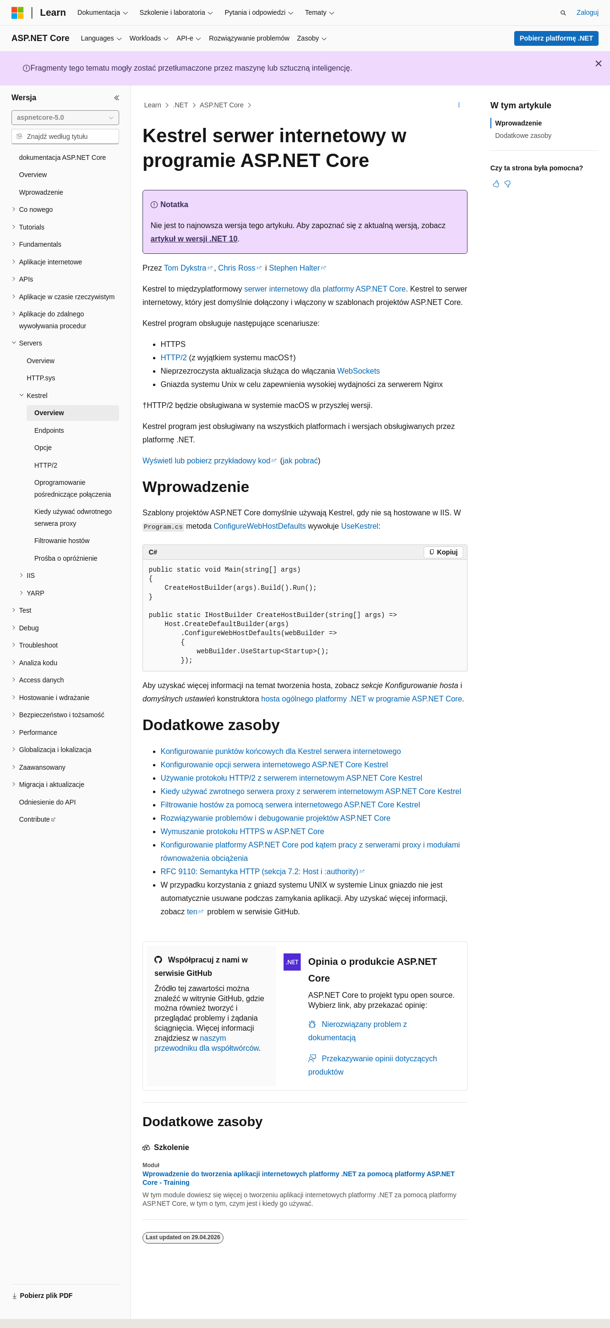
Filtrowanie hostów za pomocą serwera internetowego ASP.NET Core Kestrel (290, 805)
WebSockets (358, 371)
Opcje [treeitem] (43, 447)
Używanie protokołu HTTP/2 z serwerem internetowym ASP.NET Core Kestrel (291, 778)
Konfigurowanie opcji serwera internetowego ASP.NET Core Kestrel (274, 765)
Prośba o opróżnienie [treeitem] (65, 558)
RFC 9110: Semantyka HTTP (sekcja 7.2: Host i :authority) (259, 872)
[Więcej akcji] (459, 105)
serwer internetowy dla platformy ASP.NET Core (325, 289)
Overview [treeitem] (33, 174)
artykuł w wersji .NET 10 (194, 239)
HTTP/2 (174, 358)
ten (192, 912)
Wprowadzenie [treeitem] (41, 192)
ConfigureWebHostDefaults (260, 526)
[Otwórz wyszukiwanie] (563, 12)
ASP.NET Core (222, 105)
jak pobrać (300, 461)
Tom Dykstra (185, 268)
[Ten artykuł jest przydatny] (496, 183)
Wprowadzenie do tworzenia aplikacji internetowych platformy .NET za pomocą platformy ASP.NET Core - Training (298, 1178)
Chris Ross (236, 268)
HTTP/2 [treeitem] (45, 465)
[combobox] (65, 117)
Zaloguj (588, 12)
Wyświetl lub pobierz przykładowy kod (206, 461)
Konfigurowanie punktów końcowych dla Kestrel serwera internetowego (281, 751)
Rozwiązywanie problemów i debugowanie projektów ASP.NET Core (275, 818)
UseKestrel (359, 526)
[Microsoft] (17, 13)
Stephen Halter (294, 268)
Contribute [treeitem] (34, 819)
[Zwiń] (117, 97)
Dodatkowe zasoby (523, 135)
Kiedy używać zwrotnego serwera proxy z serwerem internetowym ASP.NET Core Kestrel (311, 791)
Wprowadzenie (518, 123)
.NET (180, 105)
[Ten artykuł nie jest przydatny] (507, 183)
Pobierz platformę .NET (556, 38)
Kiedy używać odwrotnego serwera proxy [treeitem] (73, 517)
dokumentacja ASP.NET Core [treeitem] (62, 157)
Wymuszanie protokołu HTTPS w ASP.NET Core (242, 831)
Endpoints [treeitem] (49, 430)
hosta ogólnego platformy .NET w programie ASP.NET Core (361, 699)
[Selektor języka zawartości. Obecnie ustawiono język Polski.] (30, 1312)
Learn (153, 105)
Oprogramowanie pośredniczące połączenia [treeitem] (72, 488)
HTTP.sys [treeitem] (41, 378)
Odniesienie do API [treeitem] (47, 802)
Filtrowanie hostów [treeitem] (62, 540)
